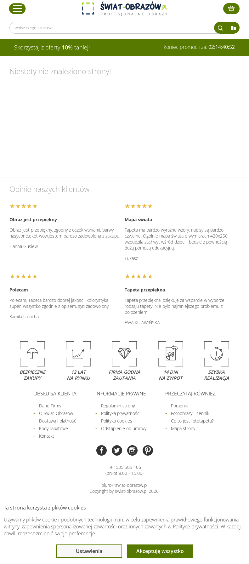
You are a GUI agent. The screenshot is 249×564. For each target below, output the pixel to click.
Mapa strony (183, 428)
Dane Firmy (50, 406)
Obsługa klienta (54, 393)
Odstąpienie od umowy (123, 428)
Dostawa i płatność (57, 421)
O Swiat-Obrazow (56, 413)
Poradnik (179, 406)
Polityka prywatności (120, 413)
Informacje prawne (120, 393)
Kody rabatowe (53, 428)
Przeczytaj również (190, 393)
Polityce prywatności (195, 526)
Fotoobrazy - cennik (190, 413)
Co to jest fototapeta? (192, 421)
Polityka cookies (116, 421)
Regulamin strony (118, 406)
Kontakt (46, 436)
